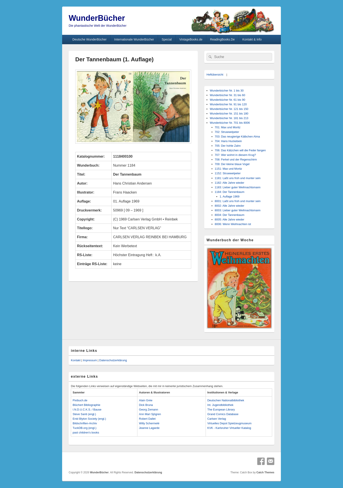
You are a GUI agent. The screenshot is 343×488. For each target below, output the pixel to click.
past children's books (86, 432)
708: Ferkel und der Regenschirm (236, 159)
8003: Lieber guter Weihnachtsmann (238, 210)
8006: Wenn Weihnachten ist (233, 224)
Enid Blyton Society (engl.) (89, 418)
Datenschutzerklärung (113, 360)
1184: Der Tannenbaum (230, 192)
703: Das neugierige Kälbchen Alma (237, 136)
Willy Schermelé (149, 423)
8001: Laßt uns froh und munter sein (238, 201)
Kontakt (75, 360)
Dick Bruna (146, 405)
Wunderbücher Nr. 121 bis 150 (229, 109)
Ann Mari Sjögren (150, 414)
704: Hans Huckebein (228, 141)
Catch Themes (265, 472)
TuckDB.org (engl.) (84, 428)
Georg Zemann (148, 409)
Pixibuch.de (80, 400)
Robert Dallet (147, 418)
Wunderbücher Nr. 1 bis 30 (226, 90)
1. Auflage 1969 (229, 196)
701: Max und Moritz (228, 127)
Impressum (90, 360)
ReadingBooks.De (222, 39)
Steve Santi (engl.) (84, 414)
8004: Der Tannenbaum (230, 215)
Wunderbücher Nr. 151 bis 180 (229, 113)
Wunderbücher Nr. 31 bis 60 (227, 95)
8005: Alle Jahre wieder (229, 219)
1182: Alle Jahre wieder (229, 182)
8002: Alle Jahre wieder (229, 205)
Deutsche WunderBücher (89, 39)
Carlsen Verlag (216, 418)
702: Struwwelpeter (227, 132)
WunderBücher (97, 18)
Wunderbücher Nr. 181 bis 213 (229, 118)
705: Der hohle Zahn (228, 145)
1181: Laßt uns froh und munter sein (238, 178)
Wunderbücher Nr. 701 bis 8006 (230, 122)
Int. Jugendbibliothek (220, 405)
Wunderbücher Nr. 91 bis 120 (228, 104)
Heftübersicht (214, 74)
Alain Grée (145, 400)
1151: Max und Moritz (228, 168)
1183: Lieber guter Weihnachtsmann (238, 187)
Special (167, 39)
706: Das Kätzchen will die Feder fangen (240, 150)
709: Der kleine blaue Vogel (232, 164)
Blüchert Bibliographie (86, 405)
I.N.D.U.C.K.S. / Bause (87, 409)
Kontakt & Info (252, 39)
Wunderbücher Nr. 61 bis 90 (227, 99)
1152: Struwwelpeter (228, 173)
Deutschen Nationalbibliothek (225, 400)
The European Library (221, 409)
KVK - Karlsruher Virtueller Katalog (229, 428)
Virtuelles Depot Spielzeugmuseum (229, 423)
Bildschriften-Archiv (85, 423)
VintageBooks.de (191, 39)
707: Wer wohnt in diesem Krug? (235, 155)
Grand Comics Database (222, 414)
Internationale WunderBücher (134, 39)
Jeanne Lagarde (149, 428)
